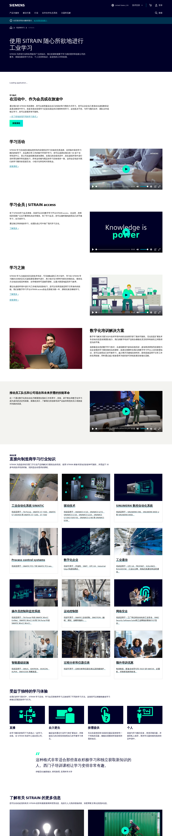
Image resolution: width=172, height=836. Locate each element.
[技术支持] (137, 5)
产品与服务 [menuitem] (14, 13)
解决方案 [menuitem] (27, 13)
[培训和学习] (20, 27)
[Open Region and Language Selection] (119, 5)
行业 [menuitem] (36, 13)
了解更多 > (14, 228)
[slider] (112, 186)
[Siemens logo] (17, 5)
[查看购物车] (150, 5)
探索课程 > (14, 166)
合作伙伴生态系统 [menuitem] (49, 13)
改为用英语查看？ (40, 21)
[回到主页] (11, 27)
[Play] (93, 186)
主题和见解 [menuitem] (66, 13)
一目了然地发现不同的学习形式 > (24, 116)
